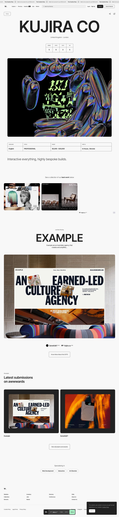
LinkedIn (86, 509)
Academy (27, 6)
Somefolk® (64, 436)
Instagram (80, 509)
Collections (6, 497)
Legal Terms (15, 509)
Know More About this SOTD (59, 354)
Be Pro (100, 6)
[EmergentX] (97, 196)
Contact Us (74, 499)
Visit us (72, 512)
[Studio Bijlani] (59, 196)
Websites (6, 494)
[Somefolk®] (53, 345)
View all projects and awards (59, 447)
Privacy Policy (23, 509)
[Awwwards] (6, 6)
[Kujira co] (67, 345)
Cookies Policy (7, 509)
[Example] (59, 296)
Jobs (33, 6)
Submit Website (109, 6)
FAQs (73, 494)
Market (37, 6)
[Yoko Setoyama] (22, 196)
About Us (74, 497)
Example (7, 436)
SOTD (66, 512)
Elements (6, 499)
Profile (61, 512)
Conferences (52, 497)
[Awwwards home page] (46, 512)
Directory (20, 6)
